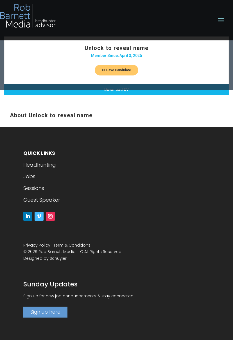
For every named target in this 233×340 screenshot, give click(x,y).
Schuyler (58, 258)
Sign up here (45, 312)
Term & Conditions (72, 245)
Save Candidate (116, 70)
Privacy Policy (36, 245)
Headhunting (39, 164)
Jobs (29, 176)
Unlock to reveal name (116, 48)
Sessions (33, 188)
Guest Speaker (41, 199)
